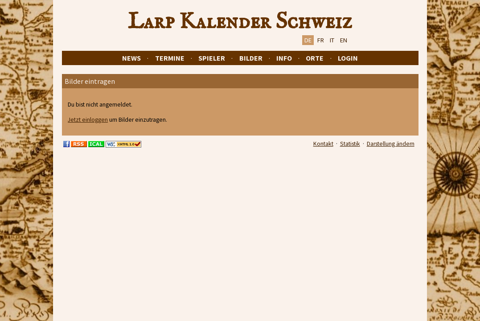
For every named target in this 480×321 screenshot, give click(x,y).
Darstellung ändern (390, 144)
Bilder (251, 58)
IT (332, 40)
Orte (315, 58)
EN (343, 40)
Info (284, 58)
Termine (170, 58)
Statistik (350, 144)
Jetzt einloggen (88, 119)
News (131, 58)
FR (320, 40)
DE (308, 40)
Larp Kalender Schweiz (240, 22)
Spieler (211, 58)
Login (348, 58)
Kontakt (323, 144)
